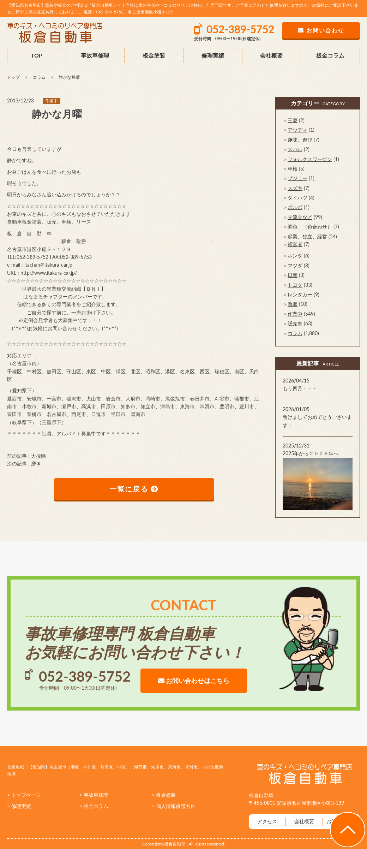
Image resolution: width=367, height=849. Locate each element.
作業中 (51, 100)
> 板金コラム (93, 806)
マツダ (295, 265)
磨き (36, 464)
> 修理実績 (19, 806)
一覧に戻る (134, 489)
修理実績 (212, 55)
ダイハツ (297, 198)
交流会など (300, 217)
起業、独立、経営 (307, 236)
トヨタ (295, 285)
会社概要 (271, 55)
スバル (295, 149)
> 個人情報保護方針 (173, 806)
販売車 (295, 323)
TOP (36, 55)
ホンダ (295, 256)
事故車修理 (95, 55)
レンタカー (300, 294)
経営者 (295, 244)
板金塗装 (154, 55)
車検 (292, 169)
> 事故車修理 (93, 795)
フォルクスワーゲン (310, 159)
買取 (292, 304)
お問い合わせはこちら (193, 680)
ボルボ (295, 207)
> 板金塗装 (164, 795)
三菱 (292, 120)
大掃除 (38, 456)
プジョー (297, 178)
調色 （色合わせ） (310, 227)
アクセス (267, 821)
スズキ (295, 188)
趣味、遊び (300, 140)
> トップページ (24, 795)
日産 (292, 275)
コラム (295, 333)
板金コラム (330, 55)
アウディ (297, 130)
